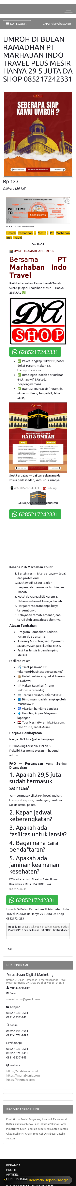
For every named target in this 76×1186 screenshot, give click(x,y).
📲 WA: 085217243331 (24, 488)
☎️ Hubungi (50, 488)
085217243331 (17, 888)
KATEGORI (17, 24)
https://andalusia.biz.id (22, 1071)
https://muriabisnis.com (23, 1075)
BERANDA (13, 1165)
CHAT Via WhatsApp (57, 23)
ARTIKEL (12, 1174)
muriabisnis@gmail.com (23, 999)
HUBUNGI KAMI (17, 1179)
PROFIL (11, 1170)
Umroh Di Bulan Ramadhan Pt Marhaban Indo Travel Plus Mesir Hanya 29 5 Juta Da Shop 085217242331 (36, 981)
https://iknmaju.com (20, 1079)
